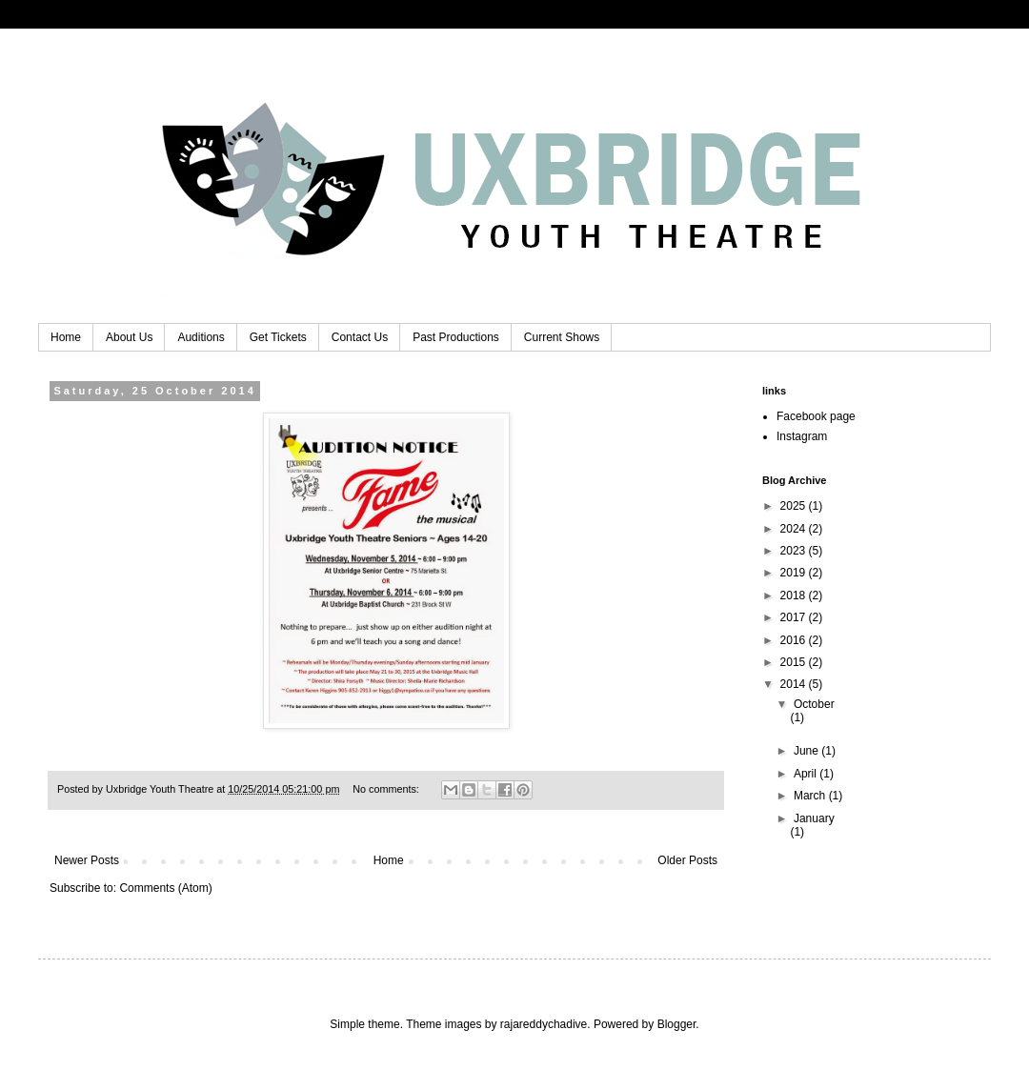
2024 (794, 528)
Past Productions (456, 337)
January (814, 818)
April (806, 773)
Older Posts (687, 860)
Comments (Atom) (165, 888)
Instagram (802, 436)
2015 (794, 662)
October (814, 704)
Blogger (676, 1024)
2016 (794, 640)
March (811, 795)
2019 (794, 572)
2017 (794, 617)
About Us (129, 337)
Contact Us (360, 337)
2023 (794, 550)
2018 (794, 595)
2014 (794, 684)
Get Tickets (278, 337)
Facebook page (816, 416)
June (807, 750)
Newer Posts (86, 860)
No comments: (387, 789)
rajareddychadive (543, 1024)
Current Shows (561, 337)
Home (65, 337)
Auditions (200, 337)
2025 (794, 506)
